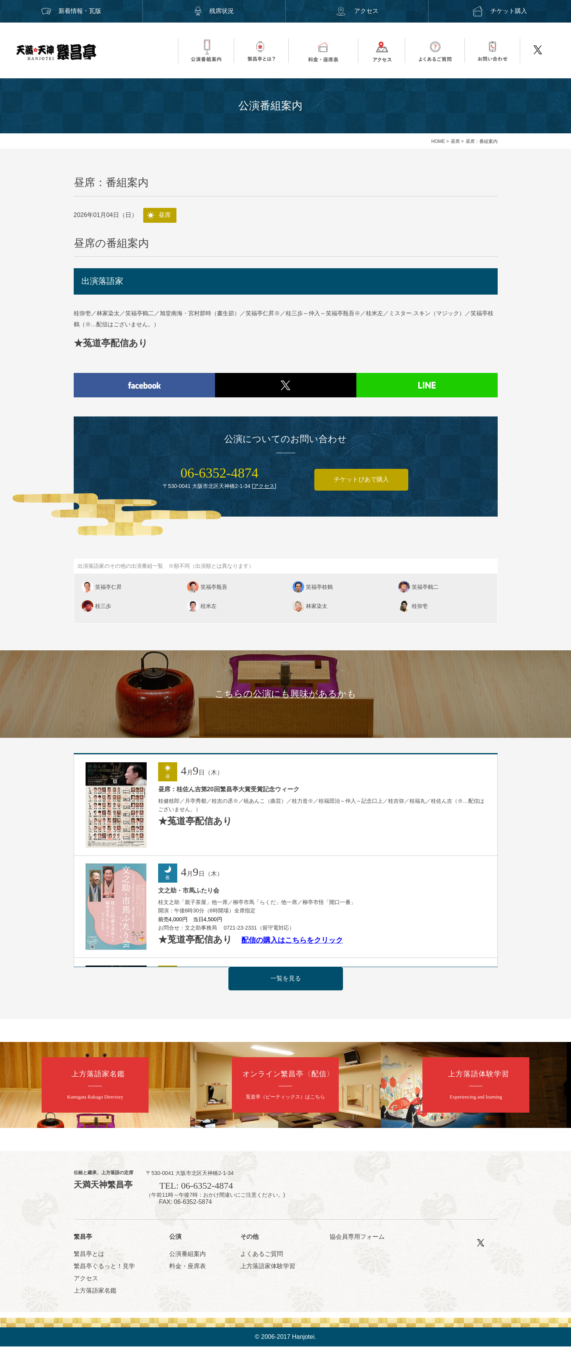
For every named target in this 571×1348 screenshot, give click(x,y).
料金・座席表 (187, 1267)
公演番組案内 (187, 1255)
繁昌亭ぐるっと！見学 (104, 1267)
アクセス (356, 11)
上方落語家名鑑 (95, 1292)
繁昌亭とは (89, 1255)
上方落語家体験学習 (267, 1267)
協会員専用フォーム (357, 1238)
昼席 (455, 141)
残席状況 (213, 11)
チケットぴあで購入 (361, 481)
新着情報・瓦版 (71, 11)
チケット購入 (499, 11)
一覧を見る (285, 980)
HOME (438, 141)
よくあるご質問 (261, 1255)
